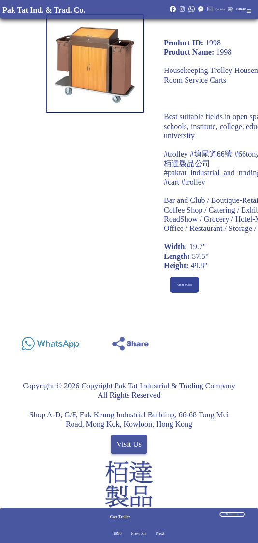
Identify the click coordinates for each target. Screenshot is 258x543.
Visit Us (129, 444)
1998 (117, 533)
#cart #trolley (184, 182)
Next (160, 533)
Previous (138, 533)
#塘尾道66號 (211, 154)
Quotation (220, 9)
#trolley (176, 154)
